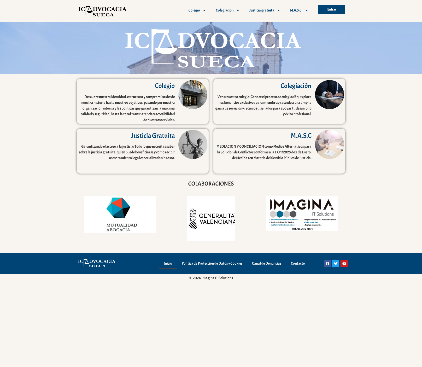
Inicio (168, 263)
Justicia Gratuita (153, 135)
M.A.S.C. (299, 10)
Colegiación (228, 10)
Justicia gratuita (265, 10)
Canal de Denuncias (266, 263)
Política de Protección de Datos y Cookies (212, 263)
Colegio (197, 10)
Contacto (298, 263)
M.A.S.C (301, 135)
